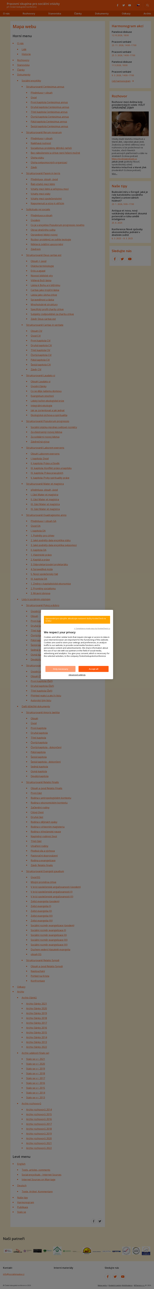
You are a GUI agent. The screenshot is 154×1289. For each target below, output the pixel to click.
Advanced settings (77, 674)
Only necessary (60, 669)
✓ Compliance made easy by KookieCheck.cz (92, 628)
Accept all (93, 669)
